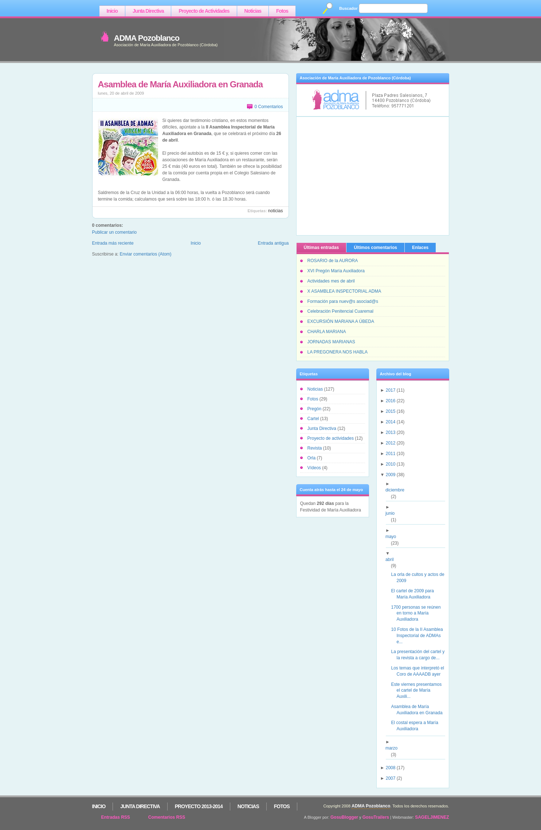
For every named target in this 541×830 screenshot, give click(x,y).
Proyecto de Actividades (204, 11)
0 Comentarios (268, 106)
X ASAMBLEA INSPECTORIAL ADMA (344, 291)
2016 (391, 400)
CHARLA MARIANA (326, 331)
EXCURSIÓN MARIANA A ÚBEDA (340, 321)
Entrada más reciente (113, 243)
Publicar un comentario (114, 232)
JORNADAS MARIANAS (331, 341)
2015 (391, 411)
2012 (391, 443)
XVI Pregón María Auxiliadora (336, 270)
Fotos (282, 11)
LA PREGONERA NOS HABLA (337, 352)
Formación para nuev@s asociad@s (342, 301)
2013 (391, 432)
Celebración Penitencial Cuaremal (340, 311)
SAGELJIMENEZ (432, 817)
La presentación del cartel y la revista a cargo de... (420, 654)
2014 (391, 421)
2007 (391, 778)
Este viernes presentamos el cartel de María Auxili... (419, 690)
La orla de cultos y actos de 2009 (420, 577)
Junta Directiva (148, 11)
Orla (312, 458)
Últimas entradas (321, 247)
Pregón (315, 408)
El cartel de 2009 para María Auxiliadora (415, 594)
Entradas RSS (115, 817)
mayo (393, 536)
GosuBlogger (344, 817)
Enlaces (420, 247)
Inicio (112, 11)
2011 (391, 453)
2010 (391, 464)
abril (392, 559)
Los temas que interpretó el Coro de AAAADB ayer (420, 671)
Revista (315, 448)
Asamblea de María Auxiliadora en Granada (180, 84)
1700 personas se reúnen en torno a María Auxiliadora (418, 613)
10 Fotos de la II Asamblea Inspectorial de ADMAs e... (419, 635)
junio (393, 513)
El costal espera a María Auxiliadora (417, 725)
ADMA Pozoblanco (147, 38)
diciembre (397, 490)
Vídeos (314, 467)
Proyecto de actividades (331, 438)
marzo (394, 748)
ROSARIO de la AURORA (332, 260)
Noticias (252, 11)
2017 (391, 390)
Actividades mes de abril (331, 281)
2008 (391, 767)
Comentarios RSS (166, 817)
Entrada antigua (273, 243)
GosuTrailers (375, 817)
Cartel (313, 418)
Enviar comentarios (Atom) (146, 254)
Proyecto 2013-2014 (199, 806)
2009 (391, 474)
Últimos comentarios (375, 247)
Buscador (348, 8)
